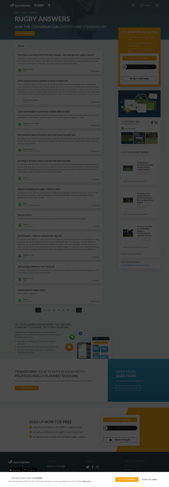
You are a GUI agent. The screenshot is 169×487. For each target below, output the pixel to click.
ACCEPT (127, 479)
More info (87, 481)
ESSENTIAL (149, 479)
